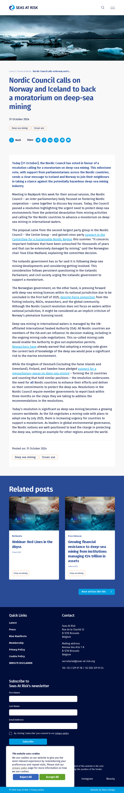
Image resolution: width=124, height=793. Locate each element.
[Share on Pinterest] (62, 140)
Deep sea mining (20, 128)
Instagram (87, 778)
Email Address (16, 720)
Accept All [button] (52, 777)
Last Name (14, 706)
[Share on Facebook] (44, 140)
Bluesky (110, 778)
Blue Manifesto (18, 636)
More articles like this (94, 591)
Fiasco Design (108, 790)
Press (12, 629)
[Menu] (112, 8)
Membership (16, 642)
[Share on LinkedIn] (50, 140)
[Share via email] (68, 140)
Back (15, 140)
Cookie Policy (17, 656)
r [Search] (102, 7)
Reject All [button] (26, 777)
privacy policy (62, 733)
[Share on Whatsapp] (56, 140)
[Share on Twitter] (38, 140)
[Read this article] (34, 514)
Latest (12, 71)
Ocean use (39, 128)
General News (24, 71)
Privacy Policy (17, 649)
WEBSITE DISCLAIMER (20, 663)
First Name (14, 692)
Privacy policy (37, 790)
